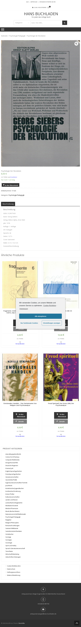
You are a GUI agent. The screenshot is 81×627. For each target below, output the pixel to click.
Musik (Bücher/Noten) (12, 511)
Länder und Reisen (11, 500)
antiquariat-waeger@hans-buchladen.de (43, 614)
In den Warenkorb (11, 185)
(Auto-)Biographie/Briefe (13, 454)
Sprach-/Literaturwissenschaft (15, 548)
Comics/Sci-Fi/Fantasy (12, 457)
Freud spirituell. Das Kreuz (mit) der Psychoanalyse (61, 404)
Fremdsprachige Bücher (13, 474)
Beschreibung (8, 204)
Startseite (4, 36)
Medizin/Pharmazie (11, 508)
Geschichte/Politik (11, 480)
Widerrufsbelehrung (13, 575)
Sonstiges (8, 540)
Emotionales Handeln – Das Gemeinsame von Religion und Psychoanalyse (20, 404)
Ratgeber (8, 520)
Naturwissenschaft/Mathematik (15, 514)
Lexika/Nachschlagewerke (13, 503)
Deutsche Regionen (11, 465)
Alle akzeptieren (40, 316)
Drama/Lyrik (9, 468)
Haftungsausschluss (13, 572)
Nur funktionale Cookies (29, 323)
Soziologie (8, 543)
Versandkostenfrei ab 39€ (47, 2)
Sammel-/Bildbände (11, 528)
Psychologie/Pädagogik (17, 36)
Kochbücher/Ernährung (12, 491)
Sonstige (8, 537)
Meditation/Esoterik (11, 506)
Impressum (34, 2)
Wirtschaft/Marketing (12, 554)
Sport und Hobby (10, 546)
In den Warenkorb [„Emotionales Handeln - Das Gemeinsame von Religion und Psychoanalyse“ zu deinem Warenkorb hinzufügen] (21, 415)
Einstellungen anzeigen (51, 323)
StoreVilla (21, 623)
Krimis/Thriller (9, 494)
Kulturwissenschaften (12, 497)
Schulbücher (9, 534)
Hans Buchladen (41, 13)
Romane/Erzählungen (12, 525)
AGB (27, 2)
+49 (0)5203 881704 (43, 604)
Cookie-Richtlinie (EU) (13, 566)
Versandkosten (13, 177)
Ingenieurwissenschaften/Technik (16, 483)
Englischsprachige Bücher (13, 471)
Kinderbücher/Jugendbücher (14, 488)
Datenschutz (11, 569)
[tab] (8, 204)
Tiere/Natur (9, 551)
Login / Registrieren (40, 7)
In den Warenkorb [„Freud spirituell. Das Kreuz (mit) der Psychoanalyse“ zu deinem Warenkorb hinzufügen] (62, 415)
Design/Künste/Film (11, 463)
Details (21, 329)
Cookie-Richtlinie (49, 305)
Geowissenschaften (11, 477)
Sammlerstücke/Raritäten (13, 531)
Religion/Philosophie (12, 523)
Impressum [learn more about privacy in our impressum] (24, 309)
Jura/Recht (8, 485)
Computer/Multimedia (12, 460)
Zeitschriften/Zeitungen (13, 557)
